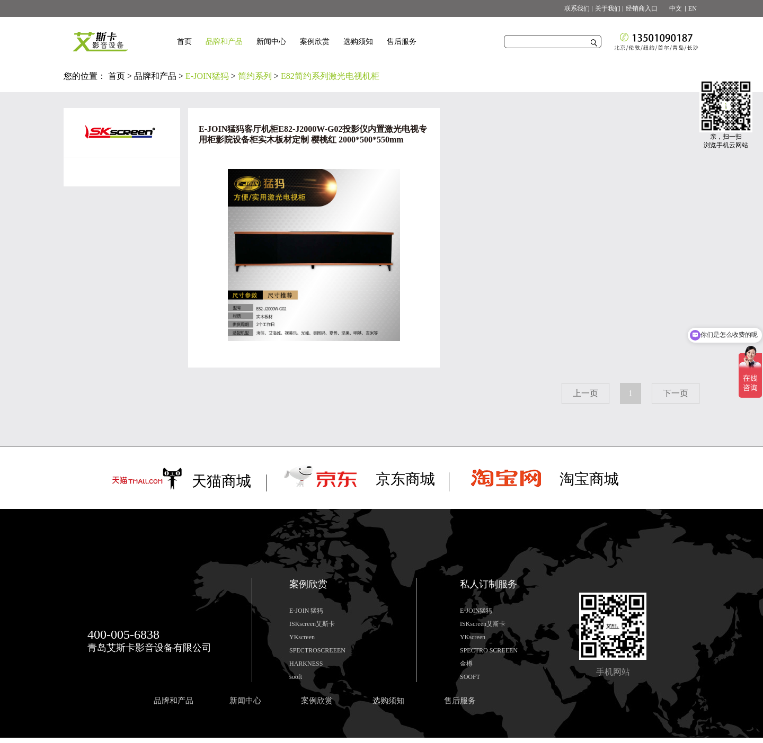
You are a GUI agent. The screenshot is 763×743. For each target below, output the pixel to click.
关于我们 (607, 8)
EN (692, 8)
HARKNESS (306, 663)
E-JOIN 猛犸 (306, 610)
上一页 (585, 393)
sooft (295, 677)
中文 (672, 8)
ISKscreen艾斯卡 (312, 624)
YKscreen (302, 637)
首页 (184, 42)
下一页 (675, 393)
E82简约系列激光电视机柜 (330, 75)
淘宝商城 (589, 479)
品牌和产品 (155, 75)
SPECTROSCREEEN (317, 650)
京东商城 (405, 479)
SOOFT (470, 677)
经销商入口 (642, 8)
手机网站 (613, 671)
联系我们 (577, 8)
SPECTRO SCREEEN (489, 650)
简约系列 (255, 75)
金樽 (466, 663)
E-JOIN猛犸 (207, 75)
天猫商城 (221, 481)
